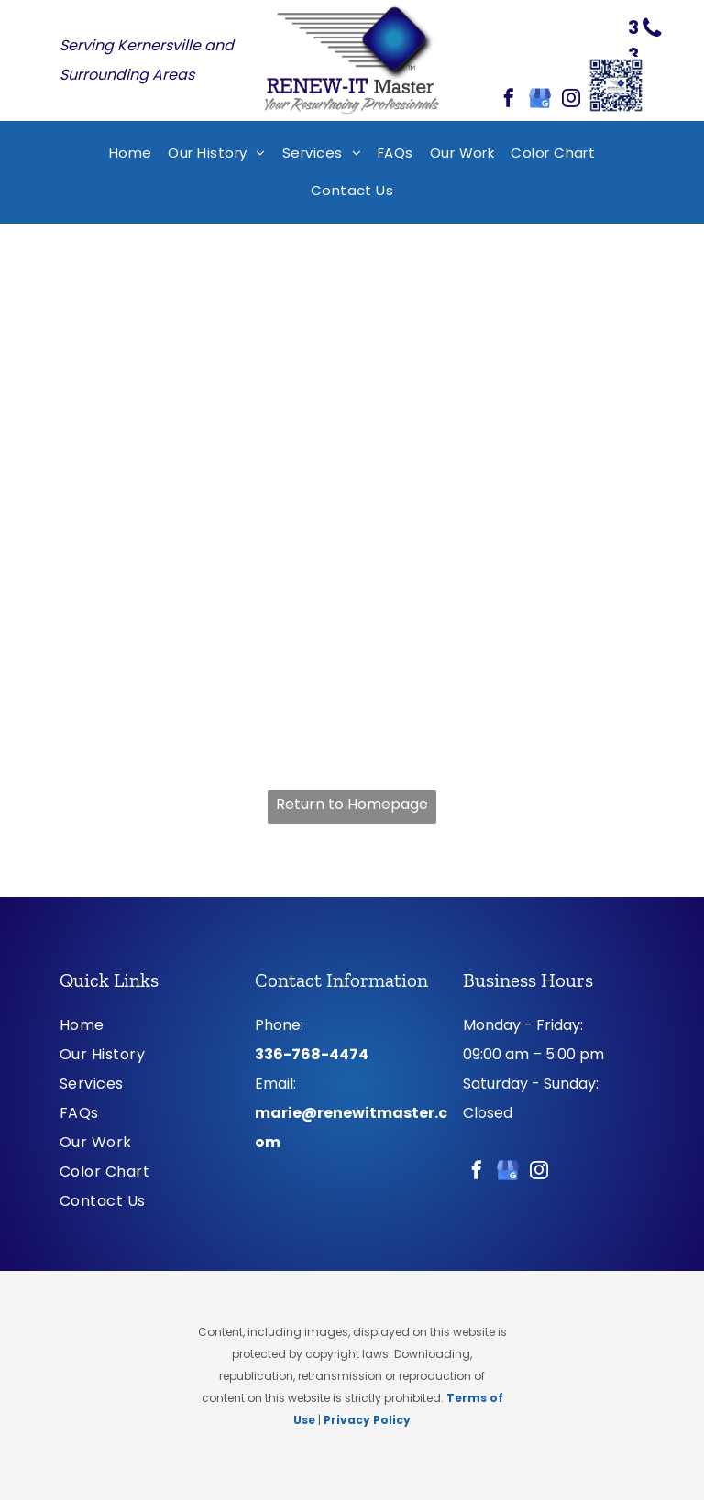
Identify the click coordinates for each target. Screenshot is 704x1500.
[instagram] (571, 100)
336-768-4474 (311, 1054)
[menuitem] (130, 153)
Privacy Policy (367, 1420)
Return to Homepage (352, 804)
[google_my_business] (540, 100)
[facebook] (508, 100)
